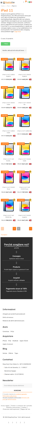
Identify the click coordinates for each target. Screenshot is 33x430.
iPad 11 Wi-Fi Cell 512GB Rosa (24, 188)
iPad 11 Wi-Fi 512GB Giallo (24, 160)
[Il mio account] (28, 2)
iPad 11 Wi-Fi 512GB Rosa (8, 188)
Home (3, 6)
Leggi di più (17, 32)
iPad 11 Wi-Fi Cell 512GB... (8, 160)
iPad (8, 6)
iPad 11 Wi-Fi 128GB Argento (8, 75)
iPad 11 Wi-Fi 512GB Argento (24, 216)
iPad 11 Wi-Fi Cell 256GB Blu (8, 216)
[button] (24, 2)
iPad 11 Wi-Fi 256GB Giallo (8, 103)
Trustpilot (4, 235)
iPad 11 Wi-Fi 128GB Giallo (8, 131)
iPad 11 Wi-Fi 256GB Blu (24, 103)
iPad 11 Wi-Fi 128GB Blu (24, 131)
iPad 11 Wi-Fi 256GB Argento (24, 75)
